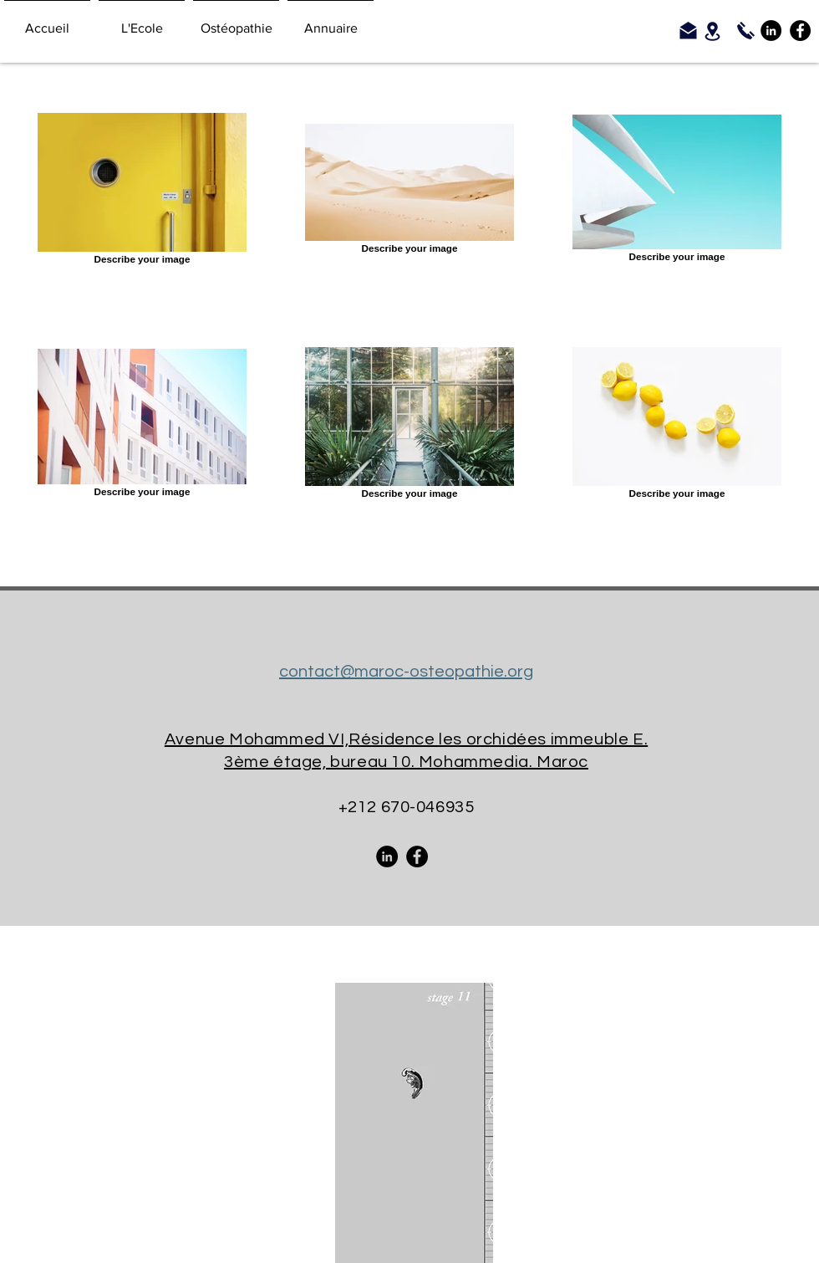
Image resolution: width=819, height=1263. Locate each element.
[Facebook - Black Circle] (800, 30)
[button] (141, 21)
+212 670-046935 (406, 807)
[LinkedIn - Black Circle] (770, 30)
